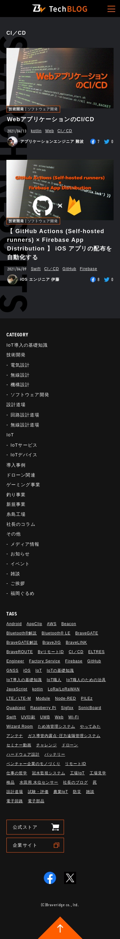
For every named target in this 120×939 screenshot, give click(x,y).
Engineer (15, 661)
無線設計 (20, 375)
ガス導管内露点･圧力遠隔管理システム (64, 736)
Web (49, 131)
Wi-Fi (73, 717)
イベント (20, 563)
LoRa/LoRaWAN (64, 689)
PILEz (87, 698)
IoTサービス (24, 445)
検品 (10, 782)
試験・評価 (38, 792)
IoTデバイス (24, 454)
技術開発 (16, 109)
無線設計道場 (25, 424)
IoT (10, 434)
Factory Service (44, 661)
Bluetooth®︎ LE (56, 633)
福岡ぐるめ (23, 593)
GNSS (12, 670)
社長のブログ (75, 782)
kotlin (36, 131)
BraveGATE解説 (22, 642)
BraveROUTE (19, 652)
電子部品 (36, 801)
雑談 (15, 573)
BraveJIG (52, 642)
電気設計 (20, 365)
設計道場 (16, 404)
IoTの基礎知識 (60, 670)
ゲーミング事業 (23, 484)
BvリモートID (51, 652)
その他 (13, 533)
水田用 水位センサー (39, 782)
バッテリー (54, 754)
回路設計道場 (25, 414)
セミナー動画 (18, 745)
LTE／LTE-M (18, 698)
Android (14, 624)
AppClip (34, 624)
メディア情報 (25, 544)
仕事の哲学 (16, 773)
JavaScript (17, 689)
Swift (36, 269)
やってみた (90, 726)
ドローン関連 (21, 475)
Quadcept (16, 708)
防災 (77, 792)
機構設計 (20, 384)
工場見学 (98, 773)
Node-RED (65, 698)
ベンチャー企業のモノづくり (33, 764)
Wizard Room (19, 726)
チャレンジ (46, 745)
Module (43, 698)
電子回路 (14, 801)
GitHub (69, 269)
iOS (27, 670)
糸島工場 (16, 514)
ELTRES (96, 652)
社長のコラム (21, 524)
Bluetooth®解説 (21, 633)
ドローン (70, 745)
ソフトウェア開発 (43, 109)
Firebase (88, 269)
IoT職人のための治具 (86, 680)
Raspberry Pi (43, 708)
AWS (52, 624)
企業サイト (25, 845)
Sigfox (67, 708)
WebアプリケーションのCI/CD (50, 119)
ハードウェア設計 (23, 754)
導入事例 (16, 465)
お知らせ (20, 553)
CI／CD (65, 131)
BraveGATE (86, 633)
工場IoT (77, 773)
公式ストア (25, 827)
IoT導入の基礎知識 (27, 345)
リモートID (75, 764)
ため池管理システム (56, 726)
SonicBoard (89, 708)
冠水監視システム (48, 773)
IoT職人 (54, 680)
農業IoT (60, 792)
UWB (45, 717)
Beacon (68, 624)
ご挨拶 (18, 583)
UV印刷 (28, 717)
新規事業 (16, 504)
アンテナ (14, 736)
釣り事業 (16, 494)
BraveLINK (76, 642)
